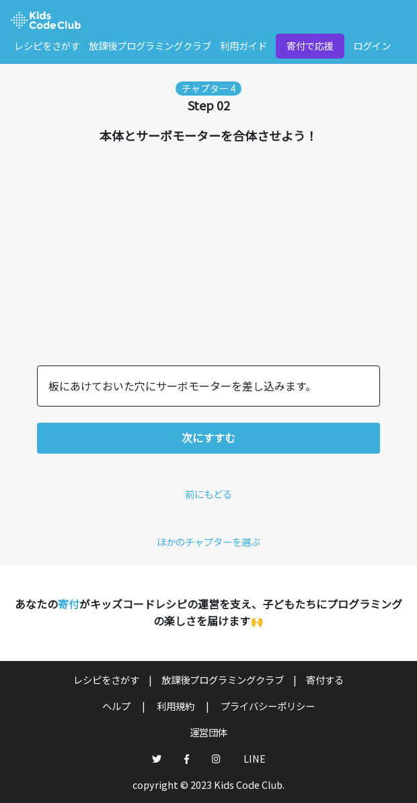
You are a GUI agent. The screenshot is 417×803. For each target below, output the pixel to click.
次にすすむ (208, 437)
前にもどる (208, 494)
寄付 (68, 604)
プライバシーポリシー (268, 706)
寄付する (325, 679)
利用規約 (176, 706)
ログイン (372, 45)
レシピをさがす (47, 45)
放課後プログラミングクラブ (150, 45)
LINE (254, 758)
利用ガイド (243, 45)
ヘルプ (117, 706)
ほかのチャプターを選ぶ (208, 541)
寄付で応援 (310, 45)
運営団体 (208, 732)
